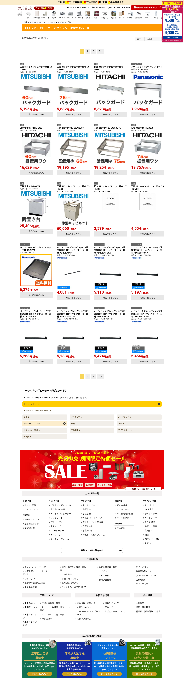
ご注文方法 (66, 559)
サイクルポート (153, 510)
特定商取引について (143, 559)
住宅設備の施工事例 (49, 585)
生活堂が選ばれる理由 (33, 566)
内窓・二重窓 (153, 520)
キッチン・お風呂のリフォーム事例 (55, 589)
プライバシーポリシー (144, 563)
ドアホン (151, 534)
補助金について (110, 585)
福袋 (26, 416)
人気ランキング (82, 589)
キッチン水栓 (89, 503)
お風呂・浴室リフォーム (93, 527)
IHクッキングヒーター (33, 403)
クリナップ (75, 416)
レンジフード (57, 513)
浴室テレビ (88, 523)
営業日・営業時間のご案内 (146, 592)
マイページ (103, 563)
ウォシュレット (30, 506)
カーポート (152, 503)
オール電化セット (125, 513)
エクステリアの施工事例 (51, 592)
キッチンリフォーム (59, 531)
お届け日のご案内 (68, 563)
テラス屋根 (152, 517)
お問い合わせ (104, 566)
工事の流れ (29, 585)
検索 (108, 7)
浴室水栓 (87, 510)
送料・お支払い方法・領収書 (72, 556)
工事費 (27, 435)
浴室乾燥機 (29, 522)
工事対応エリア (30, 592)
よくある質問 (29, 570)
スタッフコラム (82, 595)
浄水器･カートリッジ (92, 513)
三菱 (73, 423)
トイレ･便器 (29, 503)
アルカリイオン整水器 (92, 517)
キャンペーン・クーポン (34, 556)
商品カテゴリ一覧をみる (92, 540)
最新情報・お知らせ (84, 585)
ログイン (70, 7)
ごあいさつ (29, 563)
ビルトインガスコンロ (60, 503)
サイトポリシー (142, 556)
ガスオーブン (57, 517)
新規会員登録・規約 (106, 556)
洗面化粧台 (88, 520)
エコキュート (124, 506)
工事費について (30, 589)
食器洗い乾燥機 (58, 506)
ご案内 (90, 7)
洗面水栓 (87, 506)
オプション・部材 (31, 429)
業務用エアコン (30, 519)
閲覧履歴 (81, 7)
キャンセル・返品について (72, 570)
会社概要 (139, 585)
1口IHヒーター (57, 523)
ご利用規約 (140, 566)
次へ (101, 51)
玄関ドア (151, 523)
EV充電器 (151, 506)
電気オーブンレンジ (32, 423)
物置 (149, 527)
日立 (120, 423)
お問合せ (126, 7)
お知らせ (100, 7)
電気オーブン (57, 520)
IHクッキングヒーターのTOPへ (36, 410)
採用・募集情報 (142, 589)
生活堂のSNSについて (113, 592)
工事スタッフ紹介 (31, 595)
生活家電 (122, 522)
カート (116, 7)
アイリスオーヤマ (125, 429)
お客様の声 (46, 595)
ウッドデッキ (153, 513)
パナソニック (124, 416)
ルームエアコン (30, 516)
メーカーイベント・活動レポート (89, 592)
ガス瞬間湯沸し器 (125, 510)
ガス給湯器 (123, 503)
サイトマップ (141, 570)
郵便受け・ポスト (154, 531)
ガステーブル (57, 527)
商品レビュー (110, 589)
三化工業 (75, 429)
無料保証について (68, 566)
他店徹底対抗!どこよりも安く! (36, 559)
